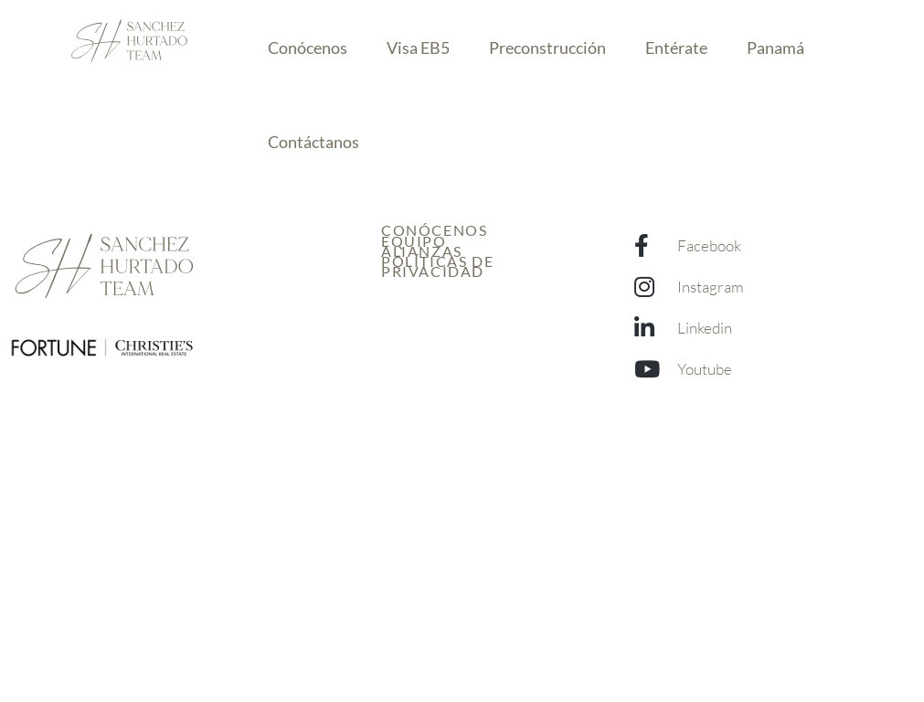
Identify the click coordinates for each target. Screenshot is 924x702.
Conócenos (307, 47)
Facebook (709, 245)
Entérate (676, 47)
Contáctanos (313, 142)
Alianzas (421, 251)
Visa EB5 (418, 47)
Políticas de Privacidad (437, 266)
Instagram (710, 286)
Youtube (704, 368)
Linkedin (704, 327)
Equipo (414, 241)
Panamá (775, 47)
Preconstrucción (547, 47)
